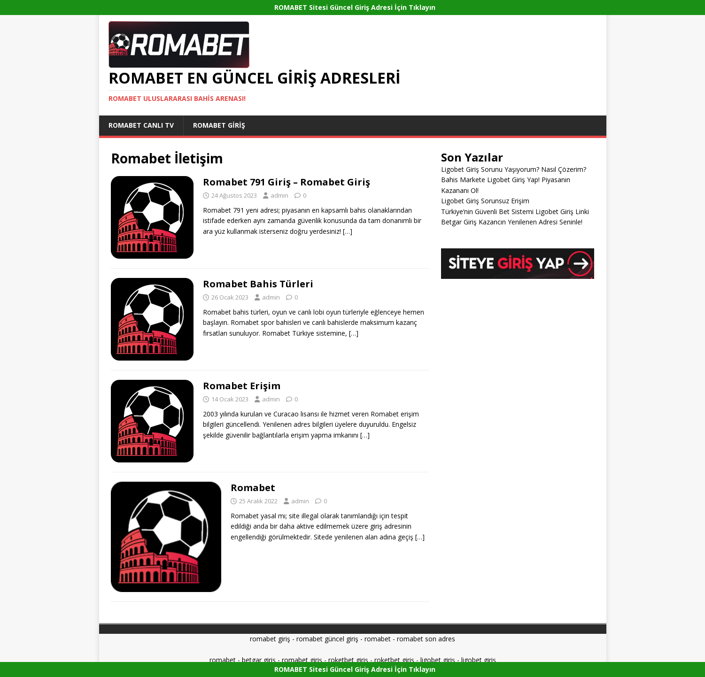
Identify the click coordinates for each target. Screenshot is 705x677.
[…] (347, 231)
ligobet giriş (437, 659)
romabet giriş (270, 638)
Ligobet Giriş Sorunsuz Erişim (485, 200)
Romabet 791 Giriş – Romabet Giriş (286, 182)
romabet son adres (426, 638)
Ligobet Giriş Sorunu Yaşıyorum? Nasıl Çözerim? (513, 169)
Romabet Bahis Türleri (258, 283)
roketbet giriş (348, 659)
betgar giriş (259, 659)
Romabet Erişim (241, 385)
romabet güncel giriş (327, 638)
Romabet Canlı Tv (141, 125)
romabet (377, 638)
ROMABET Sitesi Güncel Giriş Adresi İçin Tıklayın (354, 7)
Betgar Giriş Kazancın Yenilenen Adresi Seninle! (511, 221)
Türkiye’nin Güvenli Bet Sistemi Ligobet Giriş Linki (515, 211)
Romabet (253, 487)
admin (279, 195)
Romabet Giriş (219, 125)
